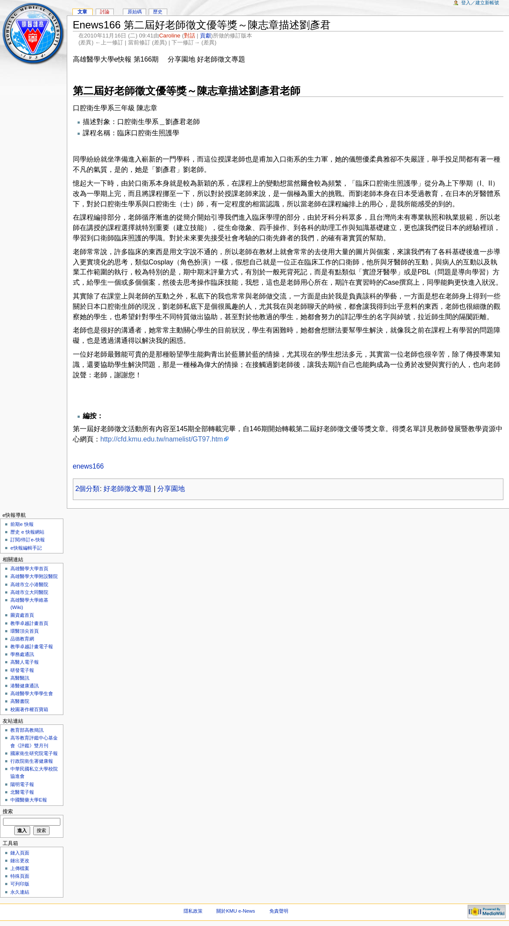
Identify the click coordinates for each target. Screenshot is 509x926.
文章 (82, 11)
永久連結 (19, 892)
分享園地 (171, 488)
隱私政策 (193, 911)
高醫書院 (19, 701)
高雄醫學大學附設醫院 (34, 576)
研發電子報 (22, 670)
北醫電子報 (22, 792)
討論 (104, 11)
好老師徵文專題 (127, 488)
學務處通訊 (22, 654)
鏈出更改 (19, 860)
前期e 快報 (22, 524)
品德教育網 (22, 638)
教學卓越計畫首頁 (29, 623)
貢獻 (205, 35)
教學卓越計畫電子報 (31, 646)
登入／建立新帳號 (480, 2)
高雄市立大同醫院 (29, 592)
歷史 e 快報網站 (29, 531)
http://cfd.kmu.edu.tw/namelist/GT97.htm (161, 439)
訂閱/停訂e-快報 (27, 539)
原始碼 (135, 11)
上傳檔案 (19, 868)
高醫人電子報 (24, 662)
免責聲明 (278, 911)
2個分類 (87, 488)
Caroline (170, 35)
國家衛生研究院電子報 (34, 753)
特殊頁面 (19, 876)
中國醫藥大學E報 (28, 799)
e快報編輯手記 (25, 547)
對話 (189, 35)
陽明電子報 (22, 784)
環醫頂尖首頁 (24, 631)
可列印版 (19, 883)
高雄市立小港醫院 (29, 584)
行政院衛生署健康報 (31, 761)
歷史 (157, 11)
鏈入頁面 (19, 852)
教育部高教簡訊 (27, 730)
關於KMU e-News (235, 911)
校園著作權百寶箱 (29, 709)
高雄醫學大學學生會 (31, 693)
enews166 (88, 466)
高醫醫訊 (19, 678)
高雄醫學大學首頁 (29, 568)
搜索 (8, 811)
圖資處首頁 (22, 615)
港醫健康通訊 (24, 685)
